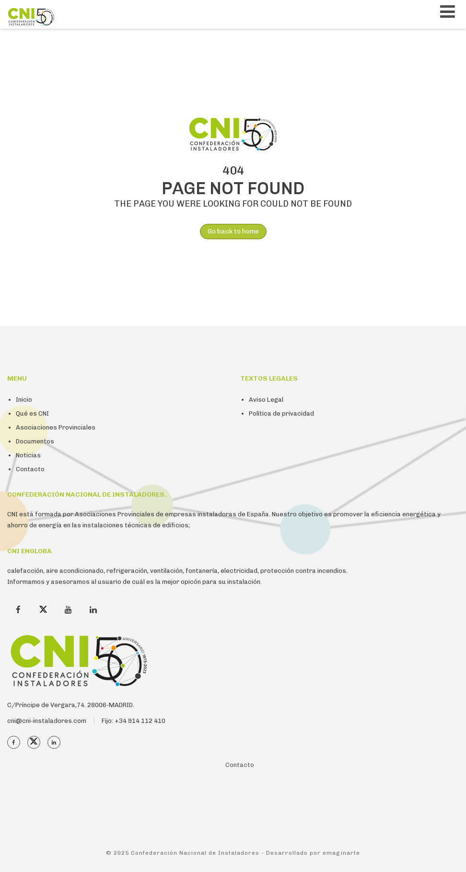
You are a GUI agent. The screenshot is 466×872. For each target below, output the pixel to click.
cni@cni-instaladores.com (46, 720)
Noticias (28, 455)
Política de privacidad (281, 413)
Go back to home (229, 231)
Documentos (35, 441)
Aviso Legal (266, 399)
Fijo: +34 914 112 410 (133, 720)
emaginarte (341, 852)
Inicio (24, 399)
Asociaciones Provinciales (55, 427)
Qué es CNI (32, 413)
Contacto (30, 469)
